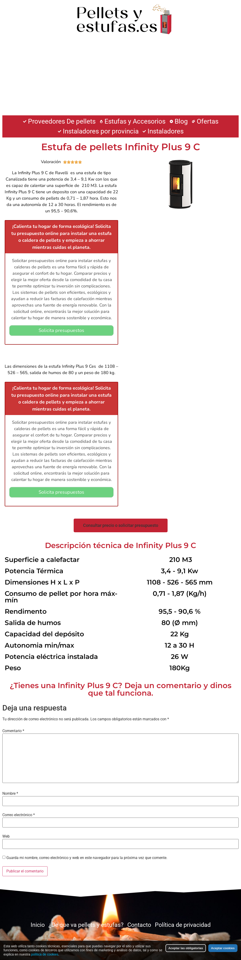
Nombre (10, 793)
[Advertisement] (120, 78)
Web (6, 836)
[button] (121, 525)
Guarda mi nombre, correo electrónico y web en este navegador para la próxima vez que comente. (86, 857)
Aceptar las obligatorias (185, 948)
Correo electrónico (18, 814)
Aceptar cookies (223, 948)
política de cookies (44, 954)
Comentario (13, 730)
